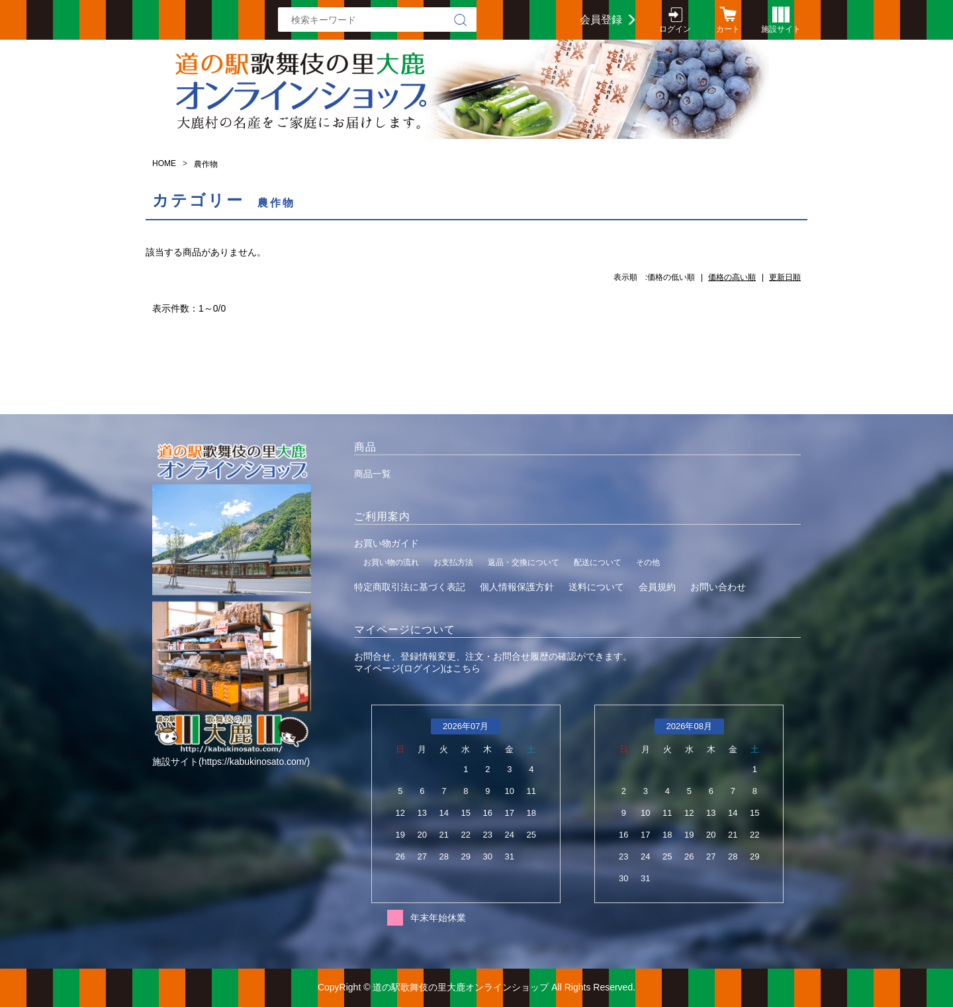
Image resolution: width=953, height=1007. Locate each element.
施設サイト (781, 29)
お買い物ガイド (386, 543)
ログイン (675, 29)
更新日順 (785, 277)
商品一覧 (372, 473)
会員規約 (657, 587)
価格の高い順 (732, 277)
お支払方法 (453, 562)
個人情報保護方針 (517, 587)
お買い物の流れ (391, 562)
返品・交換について (523, 562)
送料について (596, 587)
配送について (597, 562)
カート (728, 29)
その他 (648, 562)
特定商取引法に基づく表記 (409, 587)
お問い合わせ (718, 587)
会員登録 (601, 19)
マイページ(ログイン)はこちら (417, 668)
